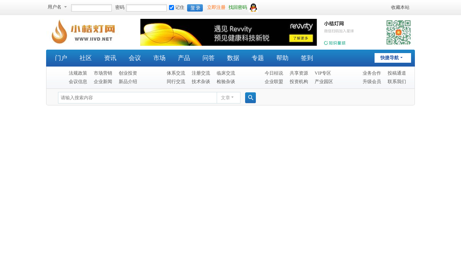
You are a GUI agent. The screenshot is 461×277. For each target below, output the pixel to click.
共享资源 (299, 73)
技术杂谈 (201, 81)
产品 (184, 58)
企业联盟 (274, 81)
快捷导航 (389, 57)
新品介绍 (128, 81)
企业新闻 (103, 81)
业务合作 (372, 73)
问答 (208, 58)
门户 (61, 58)
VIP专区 (323, 73)
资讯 (110, 58)
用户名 (54, 7)
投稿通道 (397, 73)
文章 (225, 97)
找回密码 (238, 7)
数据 (233, 58)
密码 (119, 7)
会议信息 (78, 81)
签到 (307, 58)
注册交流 (201, 73)
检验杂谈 (226, 81)
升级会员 (372, 81)
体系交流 (176, 73)
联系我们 (397, 81)
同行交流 (176, 81)
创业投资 (128, 73)
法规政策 (78, 73)
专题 (258, 58)
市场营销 (103, 73)
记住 (176, 7)
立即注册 (216, 7)
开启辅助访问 (388, 7)
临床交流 (226, 73)
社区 (86, 58)
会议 (135, 58)
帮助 (282, 58)
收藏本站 (400, 7)
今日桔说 (274, 73)
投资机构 (299, 81)
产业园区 (324, 81)
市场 (159, 58)
